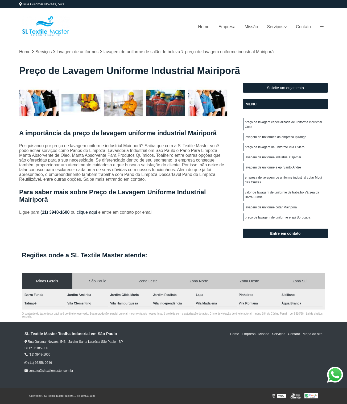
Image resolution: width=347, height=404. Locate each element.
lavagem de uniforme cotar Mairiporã (271, 207)
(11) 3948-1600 (55, 212)
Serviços (275, 26)
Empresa (227, 26)
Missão (251, 26)
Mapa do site (312, 334)
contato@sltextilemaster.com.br (48, 371)
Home (203, 26)
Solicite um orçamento (285, 88)
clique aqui (87, 212)
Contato (303, 26)
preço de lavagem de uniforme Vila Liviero (274, 147)
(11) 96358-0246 (38, 363)
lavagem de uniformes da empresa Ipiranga (275, 137)
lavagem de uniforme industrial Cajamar (273, 157)
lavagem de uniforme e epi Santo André (273, 167)
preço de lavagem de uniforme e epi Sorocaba (277, 217)
